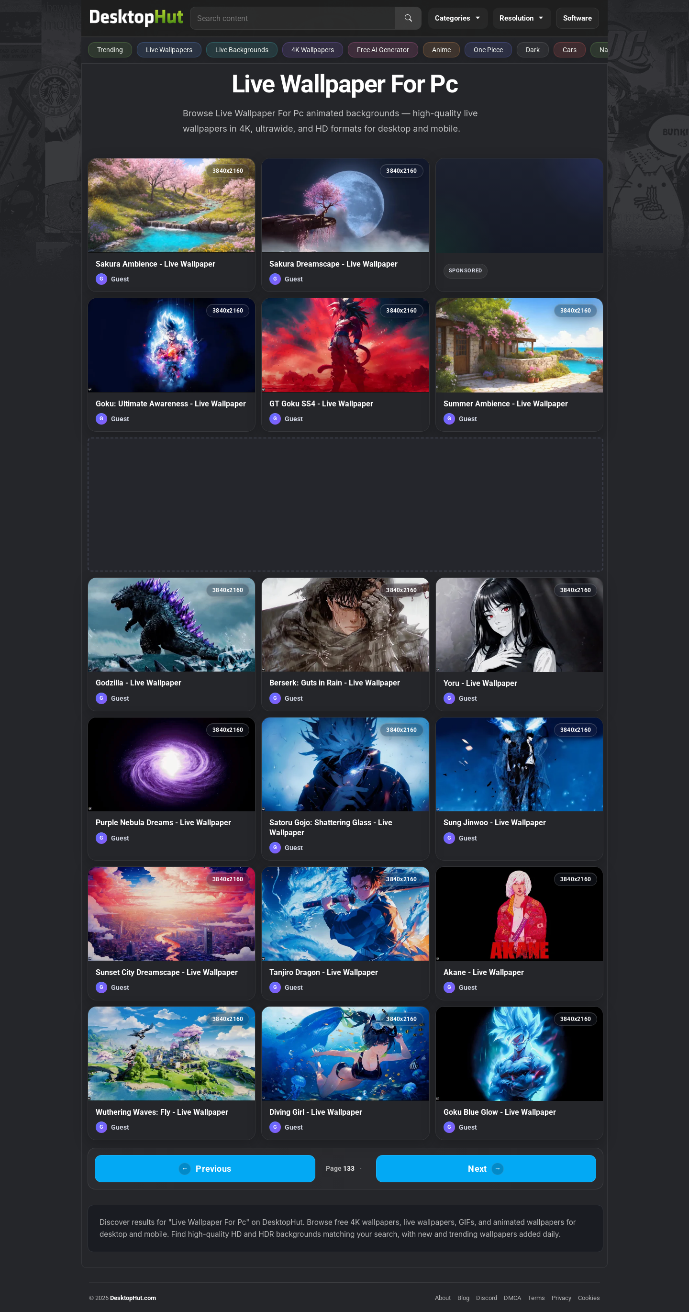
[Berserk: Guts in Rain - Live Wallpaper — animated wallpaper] (345, 644)
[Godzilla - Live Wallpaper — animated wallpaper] (171, 644)
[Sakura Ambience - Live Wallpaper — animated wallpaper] (171, 225)
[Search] (408, 18)
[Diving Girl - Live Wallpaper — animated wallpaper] (345, 1073)
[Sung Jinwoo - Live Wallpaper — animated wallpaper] (519, 789)
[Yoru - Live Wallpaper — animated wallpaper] (519, 644)
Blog (463, 1297)
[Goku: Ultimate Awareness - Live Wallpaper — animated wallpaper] (171, 364)
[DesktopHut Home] (136, 18)
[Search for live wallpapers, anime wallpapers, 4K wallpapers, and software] (292, 18)
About (443, 1297)
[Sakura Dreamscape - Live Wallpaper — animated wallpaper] (345, 225)
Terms (536, 1297)
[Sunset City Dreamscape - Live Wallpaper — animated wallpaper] (171, 933)
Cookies (589, 1297)
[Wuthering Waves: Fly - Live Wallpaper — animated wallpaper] (171, 1073)
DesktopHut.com (133, 1297)
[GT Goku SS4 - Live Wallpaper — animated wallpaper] (345, 364)
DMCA (512, 1297)
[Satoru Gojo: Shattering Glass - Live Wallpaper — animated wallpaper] (345, 789)
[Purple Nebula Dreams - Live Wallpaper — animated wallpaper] (171, 789)
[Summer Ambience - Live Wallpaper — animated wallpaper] (519, 364)
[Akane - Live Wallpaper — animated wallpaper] (519, 933)
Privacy (561, 1297)
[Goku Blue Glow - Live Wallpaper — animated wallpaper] (519, 1073)
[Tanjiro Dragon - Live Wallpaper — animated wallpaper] (345, 933)
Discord (486, 1297)
